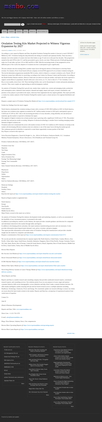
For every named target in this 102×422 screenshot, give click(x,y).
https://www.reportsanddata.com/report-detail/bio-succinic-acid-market (40, 253)
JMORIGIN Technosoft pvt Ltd (12, 363)
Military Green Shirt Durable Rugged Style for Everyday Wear (38, 365)
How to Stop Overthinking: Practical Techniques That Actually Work (63, 398)
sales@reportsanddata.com (14, 317)
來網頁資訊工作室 (9, 367)
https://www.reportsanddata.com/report (32, 329)
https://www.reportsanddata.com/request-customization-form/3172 (46, 235)
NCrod (6, 370)
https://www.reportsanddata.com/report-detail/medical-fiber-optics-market (43, 265)
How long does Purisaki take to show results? (63, 388)
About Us (32, 31)
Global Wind (7, 374)
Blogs (25, 31)
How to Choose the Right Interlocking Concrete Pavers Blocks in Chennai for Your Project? (63, 383)
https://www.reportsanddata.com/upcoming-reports (39, 325)
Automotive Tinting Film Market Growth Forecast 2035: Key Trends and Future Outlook (62, 371)
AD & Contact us (84, 54)
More (22, 383)
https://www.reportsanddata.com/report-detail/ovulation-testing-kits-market (37, 194)
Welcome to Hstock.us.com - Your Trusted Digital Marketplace (63, 377)
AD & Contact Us (42, 31)
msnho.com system (13, 417)
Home (4, 31)
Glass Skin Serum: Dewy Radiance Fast (38, 379)
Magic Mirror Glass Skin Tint (36, 388)
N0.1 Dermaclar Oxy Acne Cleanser (38, 392)
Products (19, 31)
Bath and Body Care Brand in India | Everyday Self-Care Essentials (38, 384)
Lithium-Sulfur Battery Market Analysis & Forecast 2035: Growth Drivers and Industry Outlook (63, 357)
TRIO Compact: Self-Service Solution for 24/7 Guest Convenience (39, 355)
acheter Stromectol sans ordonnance (14, 377)
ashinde (10, 50)
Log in (28, 24)
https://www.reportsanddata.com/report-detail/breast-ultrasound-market (40, 257)
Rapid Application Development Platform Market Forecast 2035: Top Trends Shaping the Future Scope (63, 364)
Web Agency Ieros (9, 360)
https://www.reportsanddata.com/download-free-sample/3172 (56, 101)
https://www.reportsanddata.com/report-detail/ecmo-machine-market (38, 261)
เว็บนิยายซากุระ (8, 350)
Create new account (36, 24)
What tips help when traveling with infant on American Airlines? (38, 350)
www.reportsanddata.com (24, 309)
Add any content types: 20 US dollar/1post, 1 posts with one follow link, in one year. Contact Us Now (74, 24)
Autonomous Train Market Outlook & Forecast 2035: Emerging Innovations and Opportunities (63, 351)
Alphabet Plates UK (9, 380)
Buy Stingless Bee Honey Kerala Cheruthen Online (37, 374)
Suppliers (11, 31)
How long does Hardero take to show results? (63, 393)
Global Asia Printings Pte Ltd (11, 356)
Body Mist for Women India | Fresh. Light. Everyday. (38, 370)
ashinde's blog (15, 37)
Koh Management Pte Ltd (11, 353)
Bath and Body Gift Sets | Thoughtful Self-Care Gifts (38, 360)
